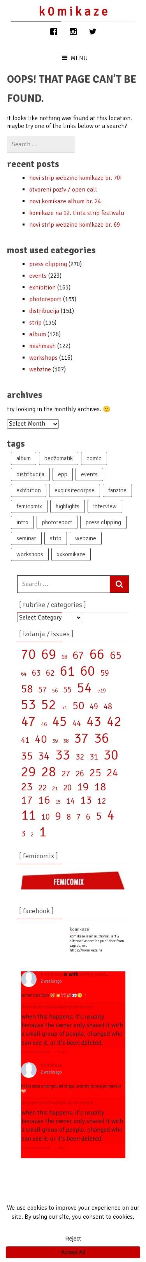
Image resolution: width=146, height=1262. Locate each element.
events (38, 276)
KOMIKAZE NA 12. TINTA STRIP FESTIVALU (76, 213)
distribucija (44, 311)
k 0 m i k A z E (73, 11)
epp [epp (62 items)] (62, 474)
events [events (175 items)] (89, 474)
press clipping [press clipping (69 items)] (103, 522)
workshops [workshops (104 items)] (29, 554)
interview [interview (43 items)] (105, 506)
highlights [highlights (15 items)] (67, 506)
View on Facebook (35, 1051)
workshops (43, 358)
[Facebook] (53, 31)
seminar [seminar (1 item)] (26, 538)
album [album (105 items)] (23, 458)
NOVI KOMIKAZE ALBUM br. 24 (65, 201)
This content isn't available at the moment (57, 1007)
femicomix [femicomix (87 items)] (29, 506)
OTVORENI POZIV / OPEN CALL (63, 189)
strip (35, 323)
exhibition (42, 287)
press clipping (48, 264)
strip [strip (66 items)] (56, 538)
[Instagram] (73, 31)
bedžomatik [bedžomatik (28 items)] (58, 458)
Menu (75, 58)
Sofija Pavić (92, 974)
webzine (40, 369)
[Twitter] (92, 31)
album (37, 334)
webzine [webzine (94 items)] (85, 538)
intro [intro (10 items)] (22, 522)
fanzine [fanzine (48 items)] (117, 490)
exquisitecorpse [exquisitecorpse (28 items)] (75, 490)
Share (62, 1051)
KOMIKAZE (51, 974)
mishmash (42, 346)
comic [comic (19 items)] (94, 458)
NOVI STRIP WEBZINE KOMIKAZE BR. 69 (74, 225)
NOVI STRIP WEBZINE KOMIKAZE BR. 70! (75, 178)
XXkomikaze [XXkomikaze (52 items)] (71, 554)
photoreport (45, 299)
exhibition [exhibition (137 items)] (28, 490)
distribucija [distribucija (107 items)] (30, 474)
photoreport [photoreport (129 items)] (57, 522)
